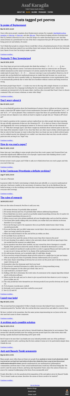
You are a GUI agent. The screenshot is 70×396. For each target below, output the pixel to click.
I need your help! (9, 298)
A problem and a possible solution (17, 322)
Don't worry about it (10, 100)
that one (20, 35)
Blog (28, 12)
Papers (50, 12)
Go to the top (35, 385)
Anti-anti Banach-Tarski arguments (18, 351)
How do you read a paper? (13, 144)
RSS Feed (67, 392)
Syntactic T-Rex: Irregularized (15, 58)
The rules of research (11, 198)
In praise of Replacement (13, 25)
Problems (42, 12)
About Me (21, 12)
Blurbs (34, 12)
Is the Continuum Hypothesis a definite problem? (25, 171)
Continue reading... (6, 54)
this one (12, 35)
